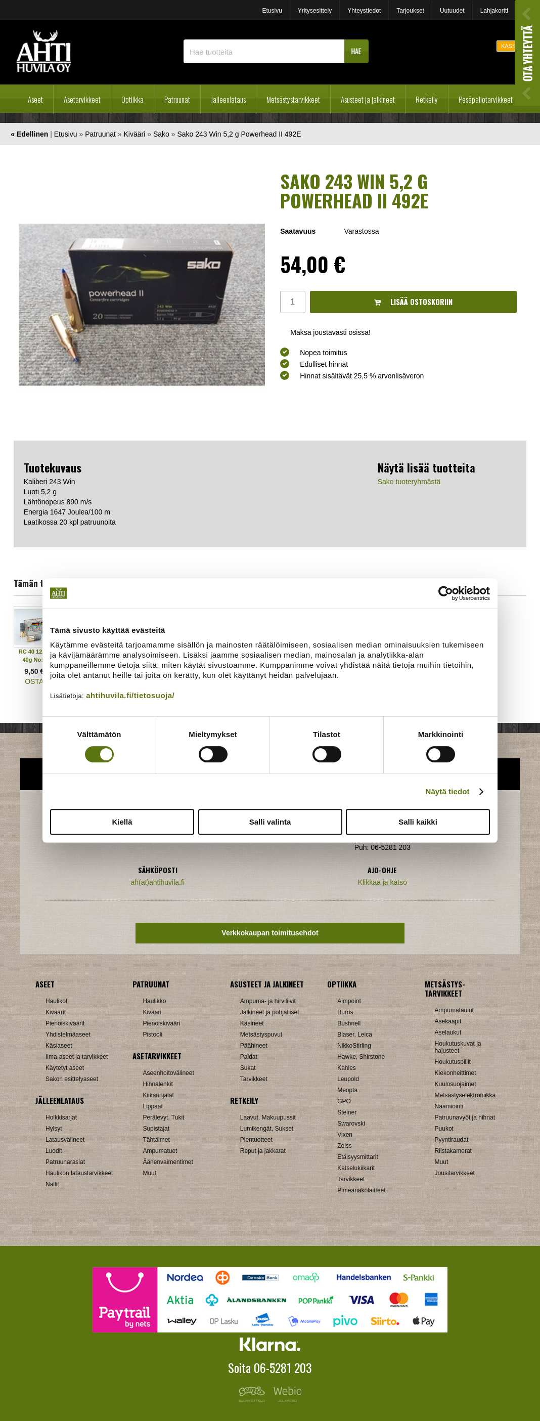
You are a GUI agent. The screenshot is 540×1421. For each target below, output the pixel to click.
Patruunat (177, 99)
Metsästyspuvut (261, 1034)
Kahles (346, 1067)
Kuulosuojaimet (455, 1084)
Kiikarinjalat (158, 1095)
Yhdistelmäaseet (68, 1034)
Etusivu (272, 10)
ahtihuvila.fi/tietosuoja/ (130, 695)
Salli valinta (270, 821)
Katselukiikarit (356, 1168)
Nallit (52, 1184)
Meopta (347, 1090)
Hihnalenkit (157, 1084)
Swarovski (351, 1123)
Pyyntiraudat (452, 1139)
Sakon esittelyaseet (72, 1079)
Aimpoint (349, 1001)
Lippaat (152, 1106)
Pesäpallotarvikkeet (486, 99)
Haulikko (154, 1001)
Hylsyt (54, 1128)
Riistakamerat (453, 1150)
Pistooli (152, 1034)
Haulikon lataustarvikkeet (79, 1173)
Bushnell (349, 1023)
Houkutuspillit (453, 1061)
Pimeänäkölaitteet (361, 1190)
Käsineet (252, 1023)
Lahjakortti (494, 10)
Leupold (348, 1079)
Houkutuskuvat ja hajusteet (458, 1047)
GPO (344, 1101)
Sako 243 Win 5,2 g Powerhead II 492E (239, 134)
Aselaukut (448, 1032)
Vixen (344, 1134)
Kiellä (122, 821)
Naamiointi (449, 1106)
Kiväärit (56, 1012)
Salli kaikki (417, 821)
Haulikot (56, 1001)
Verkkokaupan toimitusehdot (269, 933)
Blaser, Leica (354, 1034)
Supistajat (156, 1128)
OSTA (34, 681)
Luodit (54, 1150)
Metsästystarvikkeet (293, 99)
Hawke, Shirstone (361, 1056)
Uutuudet (452, 10)
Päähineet (253, 1045)
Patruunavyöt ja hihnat (465, 1117)
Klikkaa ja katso (382, 882)
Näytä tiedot (448, 791)
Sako (161, 134)
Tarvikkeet (253, 1079)
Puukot (444, 1128)
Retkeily (427, 99)
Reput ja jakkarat (263, 1150)
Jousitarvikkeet (455, 1173)
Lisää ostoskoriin (413, 301)
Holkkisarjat (61, 1117)
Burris (345, 1012)
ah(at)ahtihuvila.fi (157, 882)
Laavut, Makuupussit (268, 1117)
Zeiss (344, 1145)
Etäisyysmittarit (357, 1156)
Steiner (346, 1112)
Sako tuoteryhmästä (409, 482)
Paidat (248, 1056)
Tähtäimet (156, 1139)
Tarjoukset (410, 10)
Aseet (35, 99)
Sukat (248, 1067)
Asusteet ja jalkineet (368, 99)
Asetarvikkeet (82, 99)
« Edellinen (29, 134)
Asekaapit (448, 1021)
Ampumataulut (454, 1010)
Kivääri (135, 134)
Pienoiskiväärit (65, 1023)
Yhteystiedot (364, 10)
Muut (149, 1173)
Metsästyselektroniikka (465, 1095)
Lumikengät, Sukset (266, 1128)
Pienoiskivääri (161, 1023)
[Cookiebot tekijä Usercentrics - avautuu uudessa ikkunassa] (445, 593)
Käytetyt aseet (65, 1067)
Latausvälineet (65, 1139)
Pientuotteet (256, 1139)
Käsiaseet (59, 1045)
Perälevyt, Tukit (163, 1117)
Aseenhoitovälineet (168, 1072)
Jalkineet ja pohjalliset (269, 1012)
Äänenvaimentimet (168, 1162)
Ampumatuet (160, 1150)
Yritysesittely (315, 10)
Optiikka (132, 99)
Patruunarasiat (65, 1162)
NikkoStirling (354, 1045)
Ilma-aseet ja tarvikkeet (77, 1056)
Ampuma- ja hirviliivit (268, 1001)
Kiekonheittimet (455, 1072)
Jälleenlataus (228, 99)
